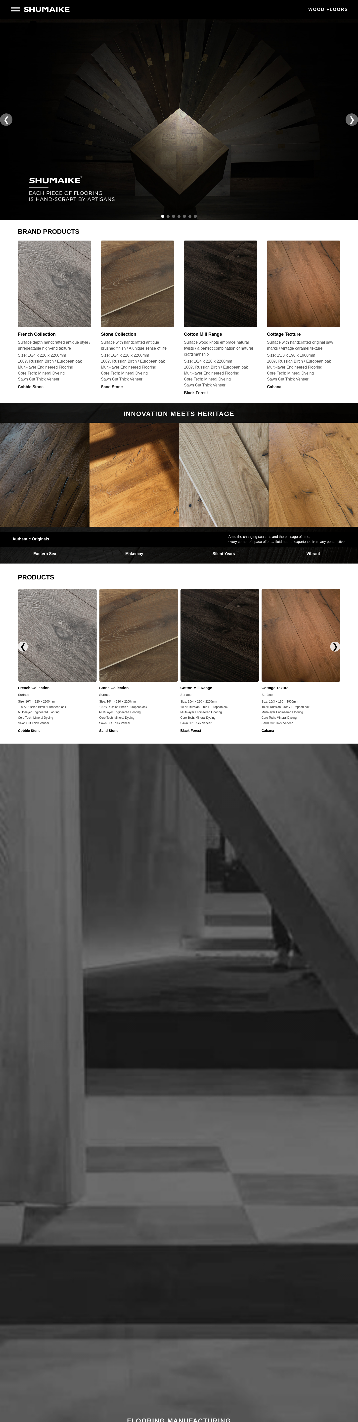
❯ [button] (352, 119)
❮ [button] (6, 119)
